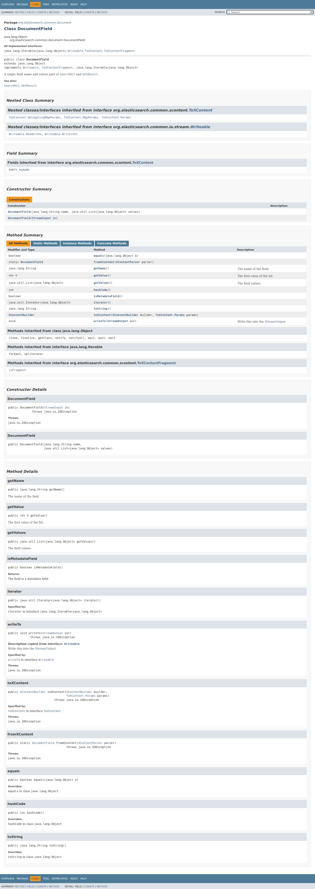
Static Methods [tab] (45, 243)
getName (100, 268)
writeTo (100, 321)
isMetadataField (106, 296)
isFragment (17, 370)
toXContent (102, 315)
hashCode (100, 290)
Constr (41, 12)
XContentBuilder (21, 315)
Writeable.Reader (22, 134)
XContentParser (128, 262)
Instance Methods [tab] (77, 243)
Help (83, 4)
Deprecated (60, 4)
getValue (100, 275)
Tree (46, 4)
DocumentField (19, 211)
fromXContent (104, 262)
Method (54, 12)
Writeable (75, 50)
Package (22, 4)
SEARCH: (220, 12)
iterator (100, 302)
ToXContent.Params (116, 117)
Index (74, 4)
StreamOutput (117, 321)
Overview (7, 4)
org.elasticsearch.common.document (44, 22)
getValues (101, 282)
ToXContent (93, 50)
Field (30, 12)
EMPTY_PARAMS (19, 169)
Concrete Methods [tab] (112, 243)
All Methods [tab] (18, 243)
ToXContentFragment (119, 50)
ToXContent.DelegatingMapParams (34, 117)
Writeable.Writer (58, 134)
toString (100, 308)
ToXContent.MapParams (81, 117)
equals (99, 255)
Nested (19, 12)
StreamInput (41, 218)
